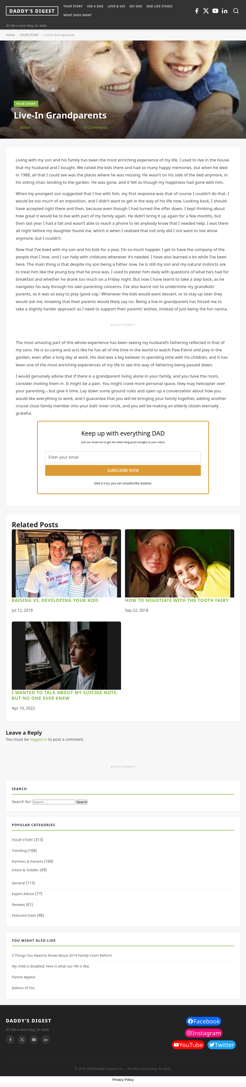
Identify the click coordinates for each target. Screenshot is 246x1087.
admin (25, 127)
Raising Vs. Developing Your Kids (55, 600)
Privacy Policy (123, 1080)
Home (10, 35)
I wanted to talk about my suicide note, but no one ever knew (65, 695)
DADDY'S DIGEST (28, 1020)
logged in (38, 739)
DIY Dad (135, 6)
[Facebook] (196, 11)
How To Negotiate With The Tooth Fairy (177, 600)
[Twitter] (206, 11)
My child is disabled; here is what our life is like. (51, 966)
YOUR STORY (73, 6)
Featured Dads (24, 915)
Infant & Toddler (25, 870)
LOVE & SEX (116, 6)
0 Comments (96, 127)
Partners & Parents (27, 861)
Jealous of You (23, 987)
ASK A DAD (95, 6)
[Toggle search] (236, 11)
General (18, 883)
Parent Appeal (23, 977)
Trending (19, 850)
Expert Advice (23, 893)
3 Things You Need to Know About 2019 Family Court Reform (62, 955)
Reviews (18, 904)
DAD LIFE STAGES (160, 6)
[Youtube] (215, 11)
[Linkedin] (224, 11)
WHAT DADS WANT (77, 15)
